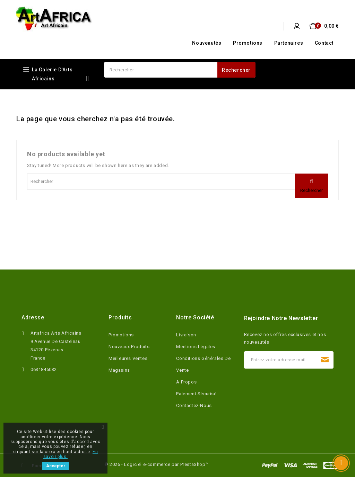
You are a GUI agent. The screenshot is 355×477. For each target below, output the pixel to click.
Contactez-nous (193, 405)
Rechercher (236, 70)
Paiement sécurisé (196, 393)
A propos (186, 382)
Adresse (32, 317)
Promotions (247, 43)
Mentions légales (195, 346)
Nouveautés (206, 43)
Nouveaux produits (129, 346)
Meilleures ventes (128, 358)
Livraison (186, 334)
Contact (324, 43)
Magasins (119, 370)
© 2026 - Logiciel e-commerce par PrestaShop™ (156, 464)
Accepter (55, 465)
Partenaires (288, 43)
